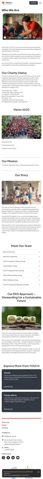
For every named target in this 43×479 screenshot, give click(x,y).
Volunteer (5, 428)
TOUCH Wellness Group (10, 280)
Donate (33, 3)
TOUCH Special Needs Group (12, 275)
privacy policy (16, 475)
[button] (21, 379)
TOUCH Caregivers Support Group (14, 261)
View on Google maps (13, 444)
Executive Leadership (10, 256)
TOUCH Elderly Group (10, 266)
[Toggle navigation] (40, 3)
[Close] (38, 472)
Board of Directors (9, 252)
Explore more (8, 386)
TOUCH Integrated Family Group (13, 271)
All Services (5, 422)
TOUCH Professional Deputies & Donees (16, 285)
